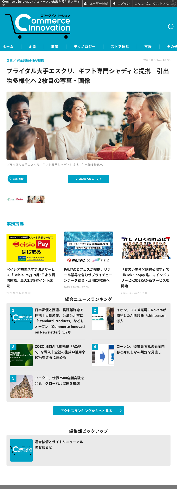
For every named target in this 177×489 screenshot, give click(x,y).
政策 (55, 46)
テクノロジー (85, 46)
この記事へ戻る (88, 179)
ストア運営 (120, 46)
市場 (148, 46)
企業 (32, 46)
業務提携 (15, 223)
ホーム (8, 46)
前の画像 (18, 179)
